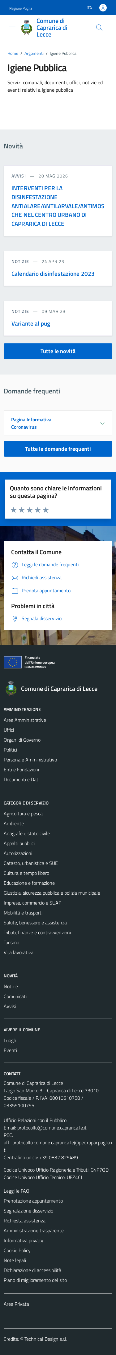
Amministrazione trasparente (34, 1230)
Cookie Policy (17, 1250)
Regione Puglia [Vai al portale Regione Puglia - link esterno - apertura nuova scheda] (20, 8)
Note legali (15, 1260)
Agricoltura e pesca (23, 813)
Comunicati (15, 996)
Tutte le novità (58, 351)
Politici (10, 749)
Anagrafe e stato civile (27, 833)
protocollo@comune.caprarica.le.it (52, 1127)
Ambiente (14, 823)
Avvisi (10, 1006)
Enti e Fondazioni (21, 769)
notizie (20, 261)
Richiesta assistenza (24, 1220)
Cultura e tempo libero (26, 873)
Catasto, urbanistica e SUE (31, 863)
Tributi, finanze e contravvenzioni (37, 932)
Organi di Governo (22, 739)
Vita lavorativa (18, 952)
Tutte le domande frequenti (58, 449)
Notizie (11, 986)
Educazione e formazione (29, 883)
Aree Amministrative (25, 720)
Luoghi (10, 1040)
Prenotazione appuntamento (33, 1200)
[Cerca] (99, 27)
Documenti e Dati (21, 779)
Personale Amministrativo (30, 759)
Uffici (9, 730)
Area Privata (16, 1304)
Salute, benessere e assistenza (35, 922)
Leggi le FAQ (16, 1191)
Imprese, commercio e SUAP (32, 902)
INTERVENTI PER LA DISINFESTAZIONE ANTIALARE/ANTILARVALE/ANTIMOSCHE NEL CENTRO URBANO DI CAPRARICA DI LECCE (57, 205)
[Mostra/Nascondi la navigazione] (12, 27)
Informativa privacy (23, 1240)
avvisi (19, 176)
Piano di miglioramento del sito (35, 1280)
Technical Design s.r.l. (45, 1339)
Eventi (10, 1050)
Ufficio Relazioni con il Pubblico (35, 1120)
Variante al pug (30, 323)
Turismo (11, 942)
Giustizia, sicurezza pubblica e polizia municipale (52, 893)
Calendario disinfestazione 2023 (53, 273)
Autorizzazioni (18, 853)
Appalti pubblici (19, 843)
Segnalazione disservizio (28, 1210)
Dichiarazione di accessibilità (32, 1270)
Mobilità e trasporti (23, 912)
